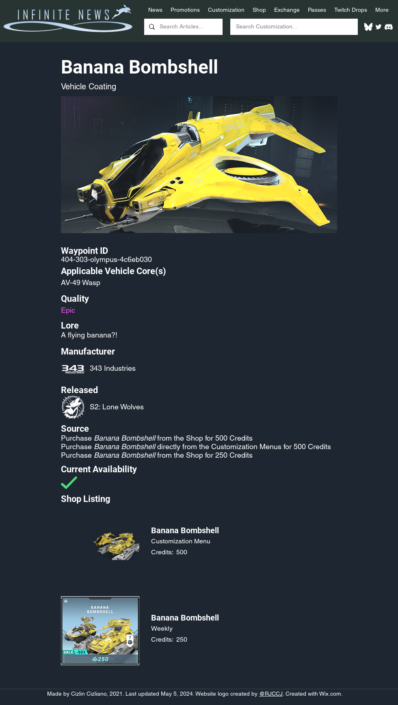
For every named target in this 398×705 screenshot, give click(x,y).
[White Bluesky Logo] (368, 27)
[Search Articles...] (182, 27)
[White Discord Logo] (389, 27)
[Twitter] (378, 27)
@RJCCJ (271, 693)
